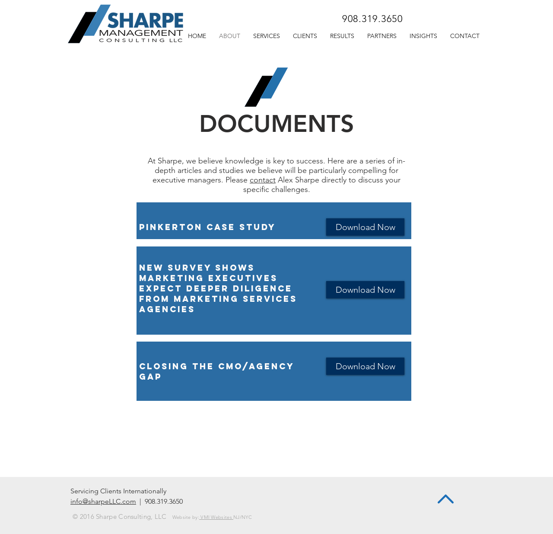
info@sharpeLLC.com (103, 501)
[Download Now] (365, 227)
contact (263, 180)
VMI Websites (216, 517)
